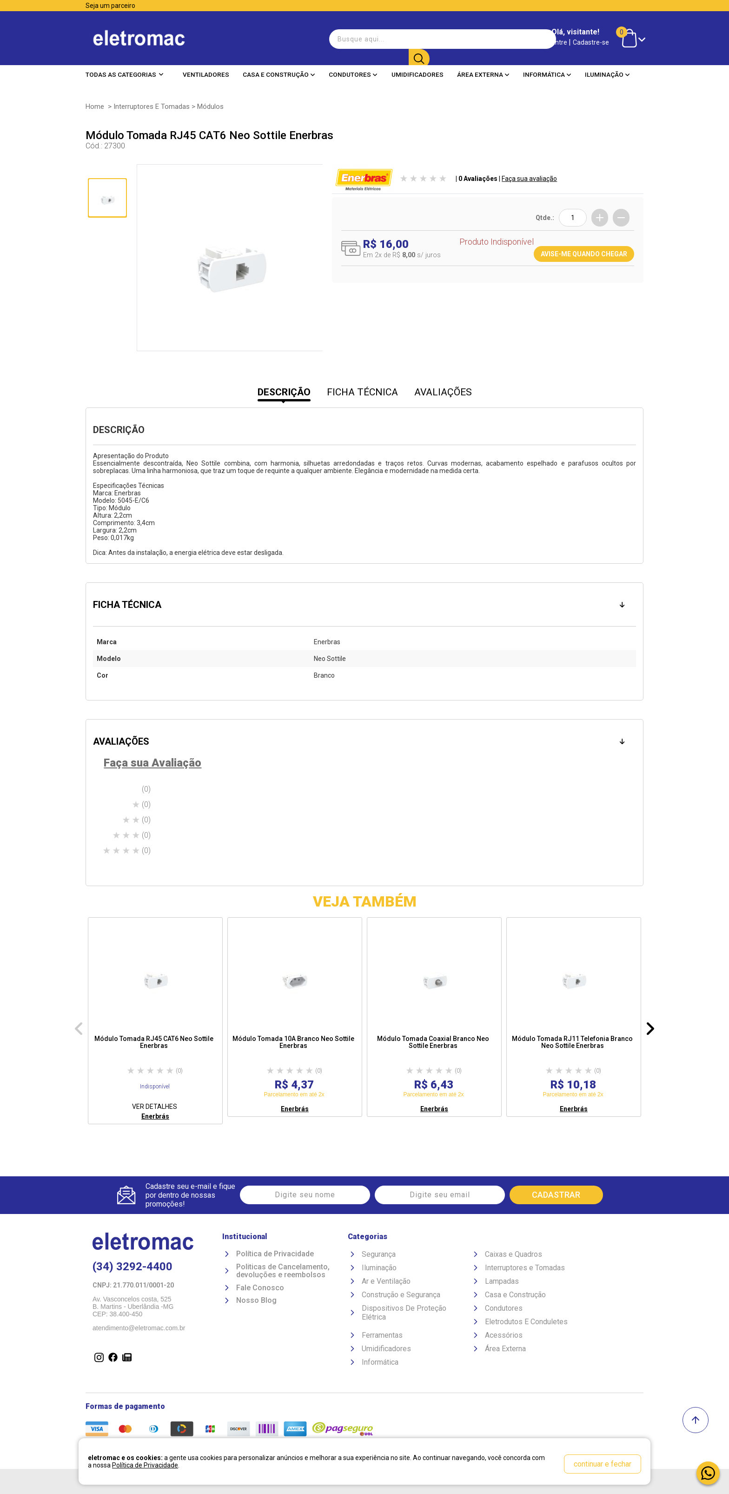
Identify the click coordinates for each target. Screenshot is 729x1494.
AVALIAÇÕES (443, 392)
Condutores (353, 74)
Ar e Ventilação (386, 1281)
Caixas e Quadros (513, 1254)
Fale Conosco (260, 1288)
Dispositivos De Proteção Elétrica (404, 1312)
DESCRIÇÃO (284, 392)
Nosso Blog (256, 1301)
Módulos (210, 106)
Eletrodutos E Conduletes (526, 1321)
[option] (155, 1021)
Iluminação (607, 74)
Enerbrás (155, 1116)
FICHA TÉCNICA (362, 392)
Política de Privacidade (275, 1254)
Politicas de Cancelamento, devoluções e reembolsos (283, 1271)
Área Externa (483, 74)
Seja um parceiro (110, 5)
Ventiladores (206, 74)
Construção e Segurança (401, 1294)
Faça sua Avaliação (152, 762)
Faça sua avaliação (529, 178)
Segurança (379, 1254)
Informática (547, 74)
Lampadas (502, 1281)
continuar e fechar (602, 1464)
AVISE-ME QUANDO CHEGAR (584, 254)
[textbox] (378, 39)
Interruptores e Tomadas (151, 106)
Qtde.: (545, 217)
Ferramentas (382, 1335)
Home (95, 106)
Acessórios (504, 1335)
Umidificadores (417, 74)
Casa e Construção (279, 74)
